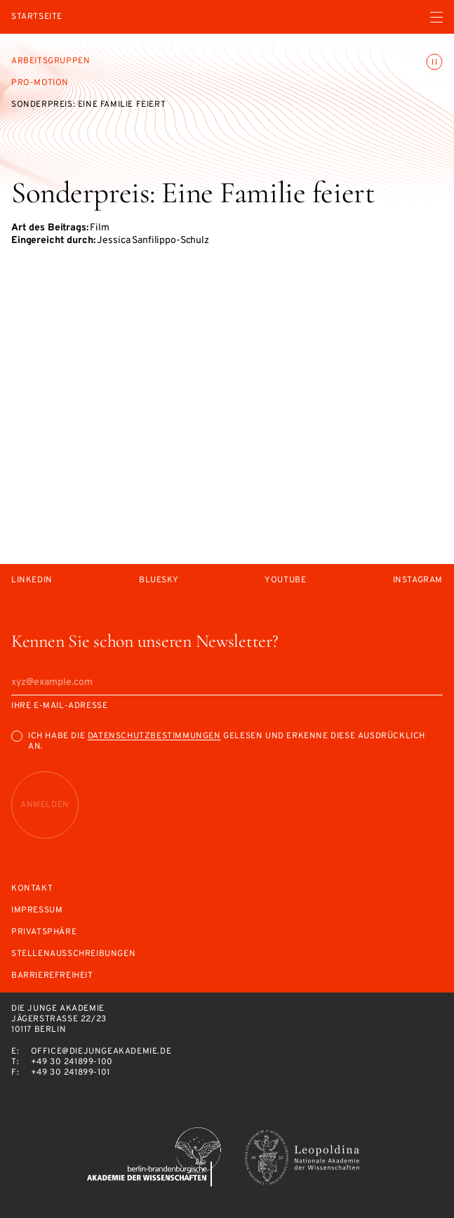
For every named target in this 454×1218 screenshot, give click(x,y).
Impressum (36, 910)
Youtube (285, 580)
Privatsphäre (43, 932)
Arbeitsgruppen (50, 61)
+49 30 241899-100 (72, 1062)
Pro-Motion (40, 83)
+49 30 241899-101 (70, 1072)
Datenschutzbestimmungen (154, 736)
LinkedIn (32, 580)
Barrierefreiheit (52, 976)
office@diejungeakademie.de (101, 1051)
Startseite (36, 17)
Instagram (418, 580)
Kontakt (32, 889)
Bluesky (158, 580)
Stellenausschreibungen (73, 954)
